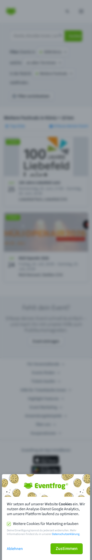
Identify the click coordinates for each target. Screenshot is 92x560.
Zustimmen (67, 549)
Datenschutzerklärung (65, 534)
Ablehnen (15, 548)
